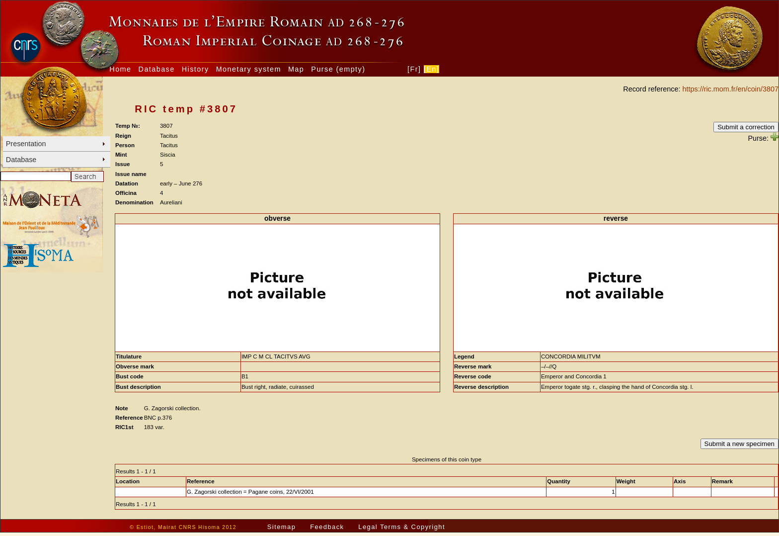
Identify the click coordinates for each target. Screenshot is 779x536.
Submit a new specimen (739, 443)
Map (296, 69)
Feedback (327, 527)
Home (120, 69)
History (195, 69)
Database (157, 69)
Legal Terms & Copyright (401, 527)
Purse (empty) (338, 69)
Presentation (26, 144)
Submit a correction (746, 127)
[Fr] (414, 69)
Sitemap (281, 527)
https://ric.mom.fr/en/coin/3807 (730, 89)
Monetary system (248, 69)
